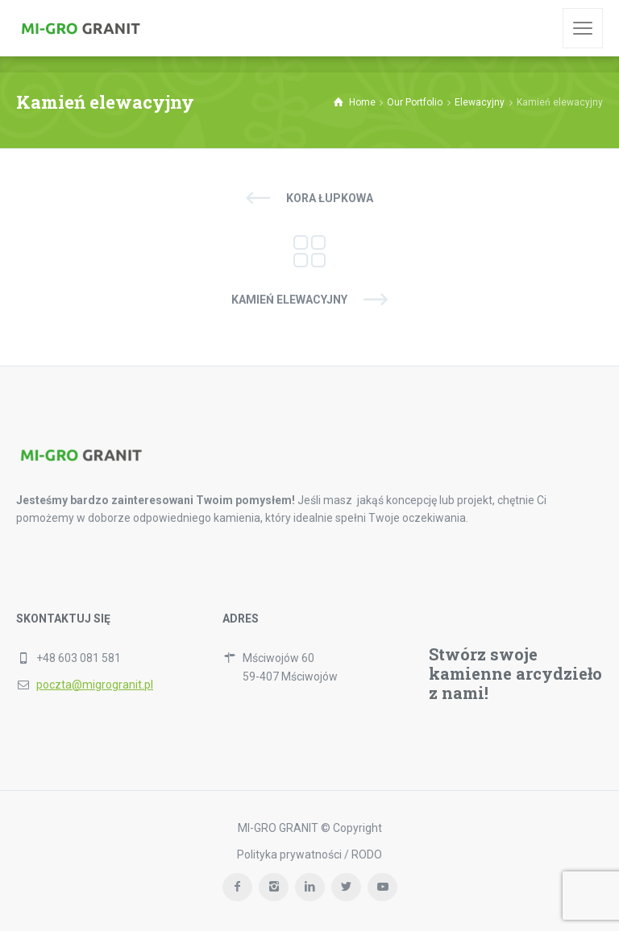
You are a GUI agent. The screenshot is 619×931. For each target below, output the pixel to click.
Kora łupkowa (329, 198)
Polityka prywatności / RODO (309, 854)
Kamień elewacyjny (289, 299)
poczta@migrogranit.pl (94, 684)
